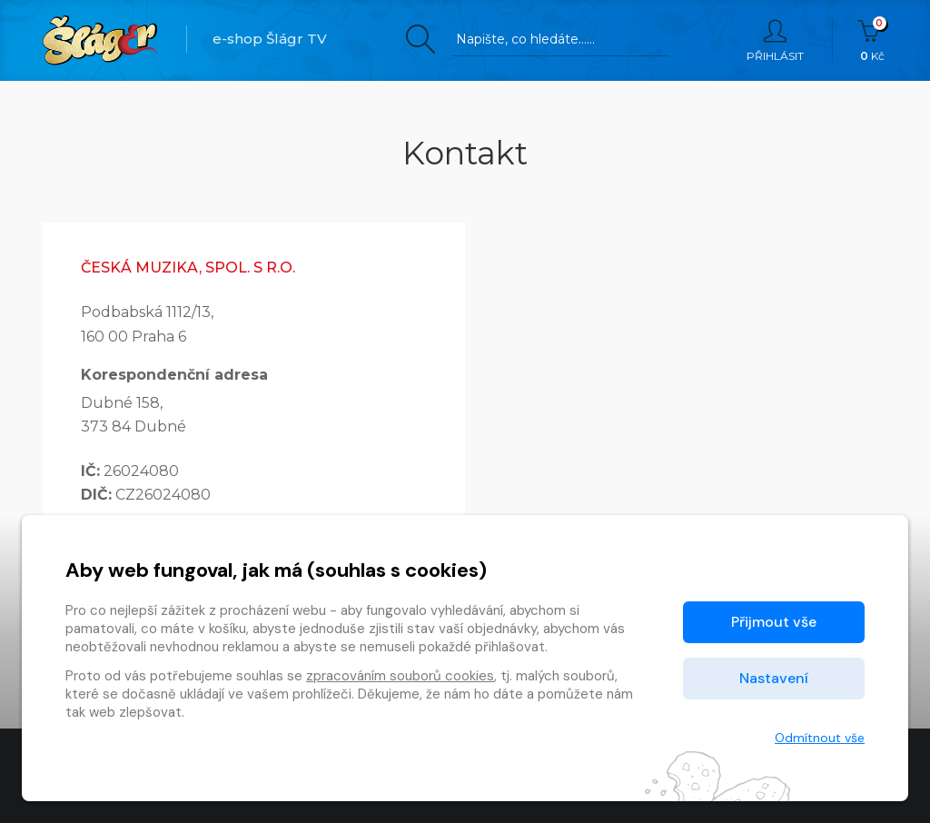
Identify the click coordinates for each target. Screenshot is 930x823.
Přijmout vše (773, 621)
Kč (872, 41)
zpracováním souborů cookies (400, 676)
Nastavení (773, 678)
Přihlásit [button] (775, 41)
